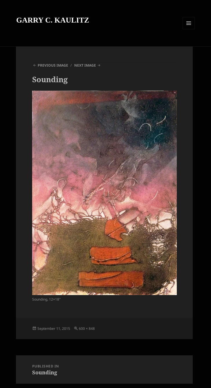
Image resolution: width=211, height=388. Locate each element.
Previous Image (53, 65)
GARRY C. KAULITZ (52, 20)
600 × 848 (87, 328)
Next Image (85, 65)
